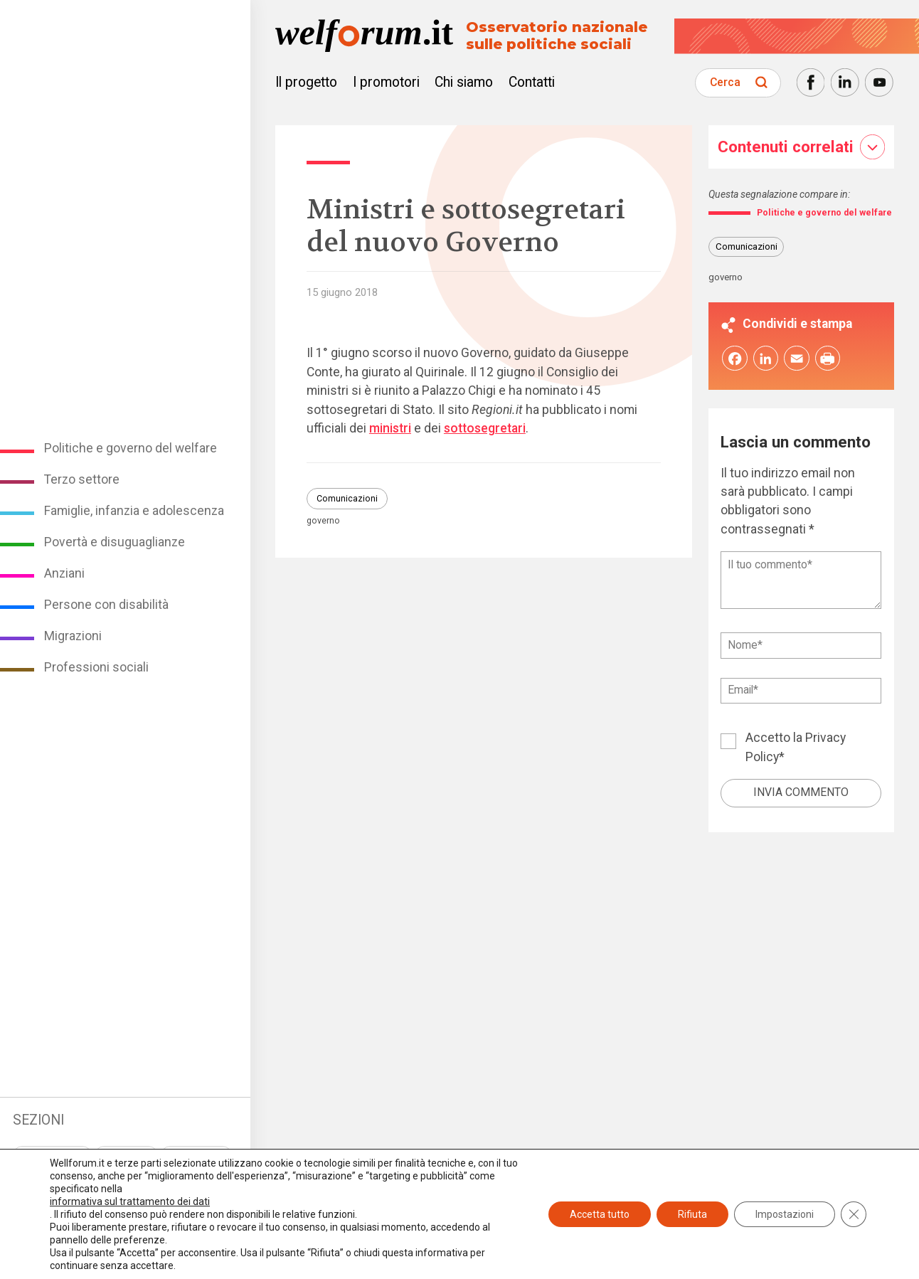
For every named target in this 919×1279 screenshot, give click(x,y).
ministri (390, 428)
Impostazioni (784, 1214)
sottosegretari (485, 428)
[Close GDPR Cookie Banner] (853, 1214)
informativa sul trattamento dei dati (130, 1201)
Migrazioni (73, 636)
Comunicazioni (347, 499)
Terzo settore (81, 479)
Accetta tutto (600, 1214)
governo (323, 520)
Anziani (64, 573)
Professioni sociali (96, 667)
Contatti (532, 82)
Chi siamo (464, 82)
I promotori (386, 82)
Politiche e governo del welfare (130, 448)
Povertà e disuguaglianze (114, 542)
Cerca (725, 82)
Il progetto (306, 82)
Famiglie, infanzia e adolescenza (134, 511)
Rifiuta (692, 1214)
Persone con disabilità (106, 605)
